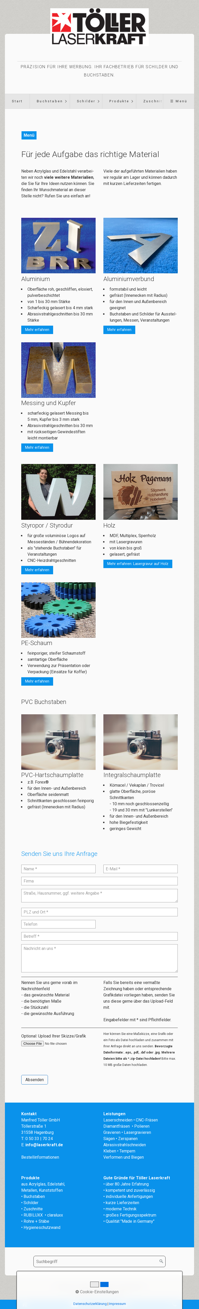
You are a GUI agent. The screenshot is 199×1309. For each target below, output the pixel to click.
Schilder (86, 101)
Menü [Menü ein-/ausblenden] (29, 135)
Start (17, 101)
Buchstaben (50, 101)
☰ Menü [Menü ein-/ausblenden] (178, 101)
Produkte (119, 101)
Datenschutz (131, 1286)
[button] (37, 330)
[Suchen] (161, 1261)
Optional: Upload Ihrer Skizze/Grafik (53, 1036)
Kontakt (85, 1286)
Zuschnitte (155, 101)
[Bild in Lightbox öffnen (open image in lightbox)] (58, 370)
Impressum (105, 1286)
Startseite (65, 1286)
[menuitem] (17, 101)
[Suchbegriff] (99, 1261)
